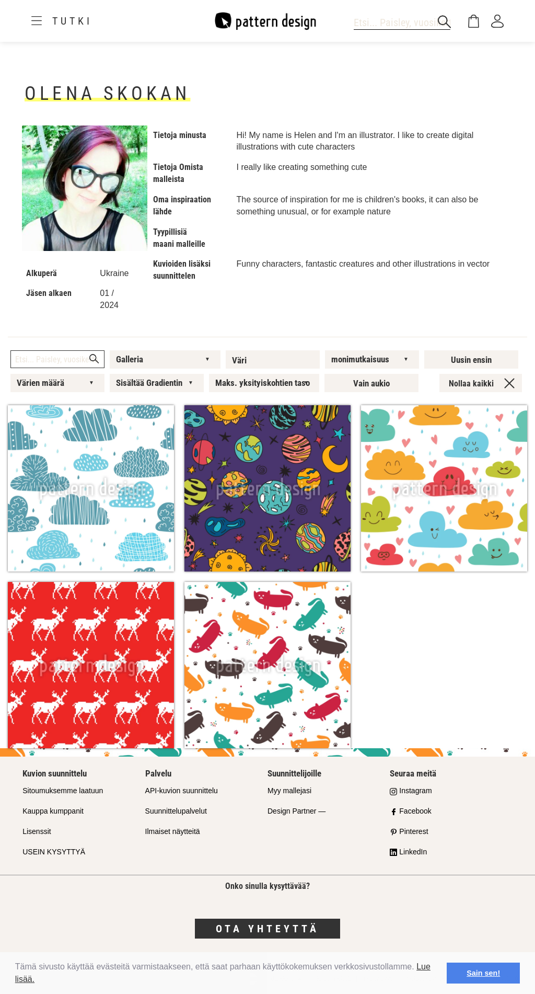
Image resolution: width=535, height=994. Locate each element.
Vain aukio (371, 383)
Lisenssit (36, 831)
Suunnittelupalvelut (176, 811)
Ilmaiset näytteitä (172, 831)
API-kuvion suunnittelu (181, 790)
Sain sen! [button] (483, 973)
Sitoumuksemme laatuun (62, 790)
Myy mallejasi (289, 790)
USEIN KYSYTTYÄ (53, 852)
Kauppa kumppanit (53, 811)
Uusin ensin (471, 360)
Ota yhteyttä (267, 928)
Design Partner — (296, 811)
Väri (239, 360)
